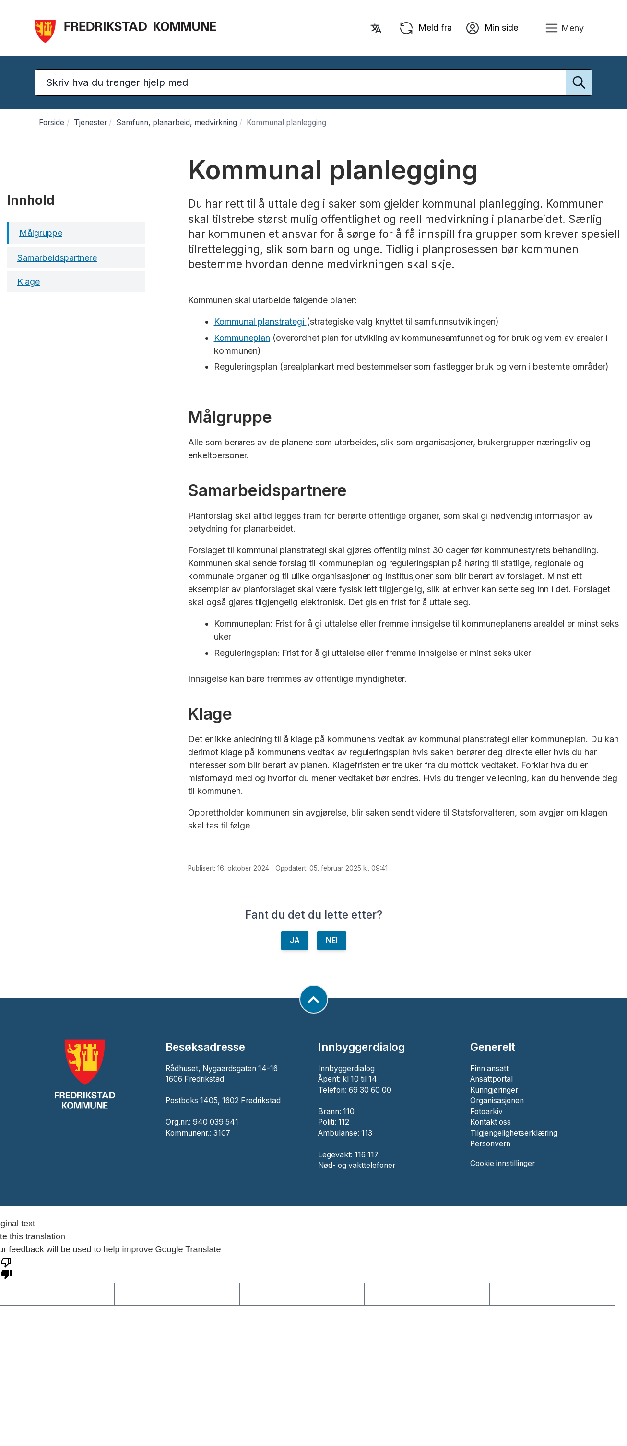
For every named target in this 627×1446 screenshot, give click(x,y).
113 (366, 1133)
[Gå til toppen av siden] (313, 999)
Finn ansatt (489, 1068)
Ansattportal (491, 1079)
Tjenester (90, 122)
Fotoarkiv (486, 1111)
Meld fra (425, 28)
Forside (51, 122)
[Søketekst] (313, 82)
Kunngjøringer (494, 1090)
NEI (332, 940)
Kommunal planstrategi (260, 321)
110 (349, 1111)
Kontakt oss (490, 1122)
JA (295, 940)
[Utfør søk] (579, 82)
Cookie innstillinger (502, 1163)
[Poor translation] (6, 1267)
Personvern (490, 1143)
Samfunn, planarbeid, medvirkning (176, 122)
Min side (491, 28)
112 (343, 1122)
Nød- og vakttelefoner (356, 1165)
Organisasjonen (497, 1100)
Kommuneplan (242, 338)
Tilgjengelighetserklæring (513, 1133)
